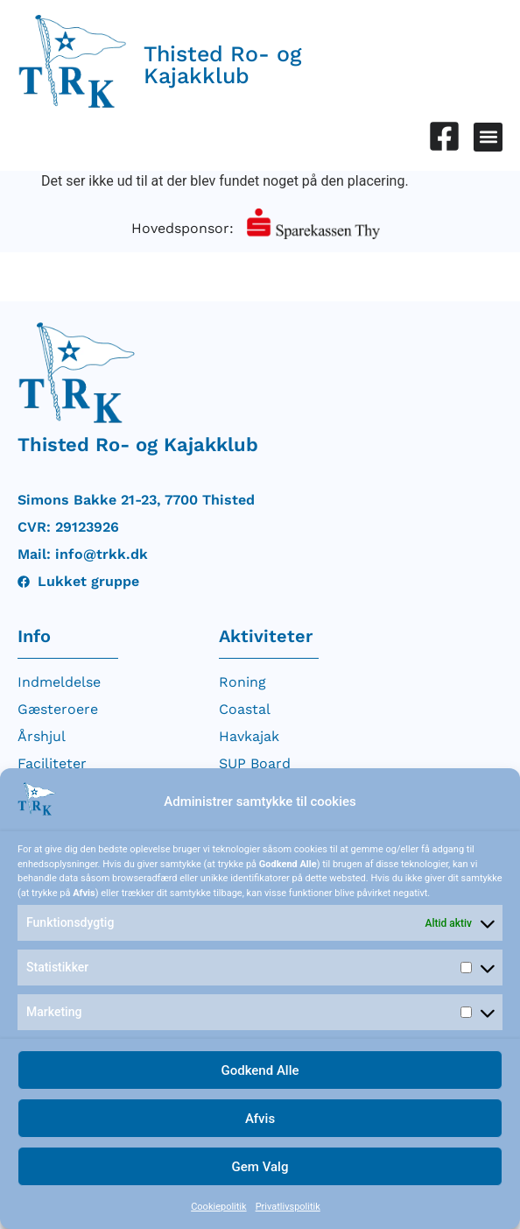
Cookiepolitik (218, 1206)
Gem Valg (260, 1167)
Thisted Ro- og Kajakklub (223, 64)
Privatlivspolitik (288, 1206)
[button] (488, 137)
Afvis (260, 1119)
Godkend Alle (260, 1070)
